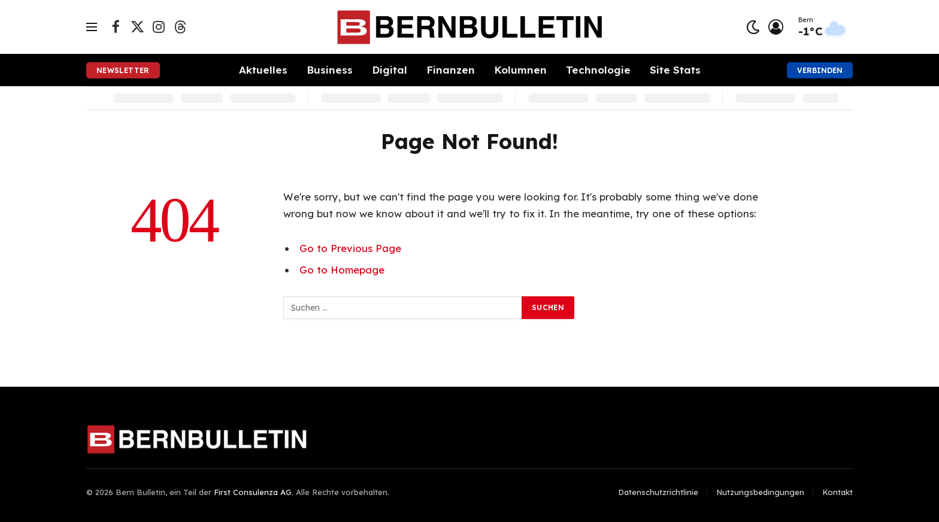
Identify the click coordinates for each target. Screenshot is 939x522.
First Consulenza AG (253, 492)
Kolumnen (520, 69)
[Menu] (91, 27)
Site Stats (675, 69)
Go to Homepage (341, 269)
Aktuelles (263, 69)
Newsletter (123, 70)
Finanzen (450, 69)
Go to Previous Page (350, 248)
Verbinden (820, 70)
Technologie (598, 69)
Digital (389, 69)
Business (330, 69)
